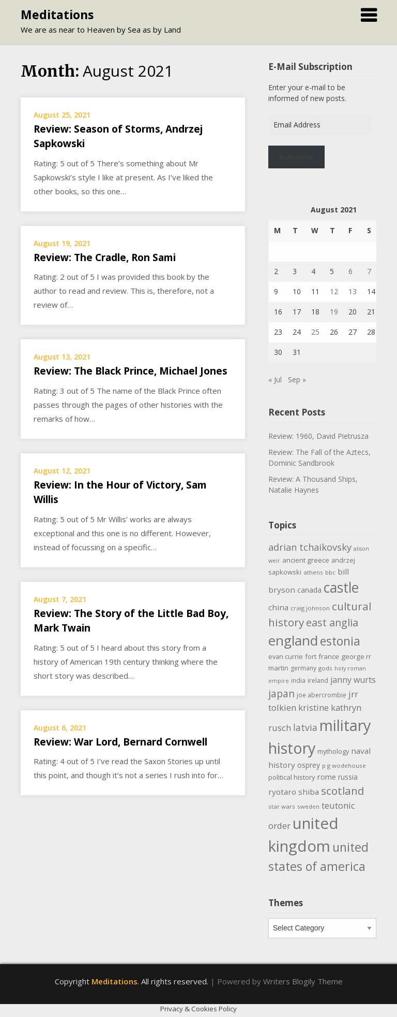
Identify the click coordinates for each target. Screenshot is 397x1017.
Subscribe (296, 157)
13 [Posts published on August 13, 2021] (352, 291)
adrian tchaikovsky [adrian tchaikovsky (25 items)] (310, 547)
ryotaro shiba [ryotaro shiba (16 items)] (293, 791)
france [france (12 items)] (328, 656)
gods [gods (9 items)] (325, 668)
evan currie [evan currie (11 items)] (285, 656)
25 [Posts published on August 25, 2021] (315, 332)
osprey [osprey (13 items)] (308, 765)
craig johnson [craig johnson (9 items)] (310, 608)
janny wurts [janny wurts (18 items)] (353, 679)
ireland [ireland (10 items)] (318, 680)
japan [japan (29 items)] (281, 693)
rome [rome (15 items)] (326, 776)
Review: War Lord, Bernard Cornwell (120, 742)
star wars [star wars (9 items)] (281, 806)
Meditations (57, 14)
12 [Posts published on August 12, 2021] (334, 291)
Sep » (297, 379)
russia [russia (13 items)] (348, 777)
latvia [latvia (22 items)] (305, 727)
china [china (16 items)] (278, 607)
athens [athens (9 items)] (313, 572)
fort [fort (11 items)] (310, 656)
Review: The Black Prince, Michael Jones (130, 371)
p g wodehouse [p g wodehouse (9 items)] (344, 765)
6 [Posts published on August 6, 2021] (350, 271)
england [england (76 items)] (293, 640)
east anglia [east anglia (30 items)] (332, 622)
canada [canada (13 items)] (309, 590)
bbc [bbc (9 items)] (330, 572)
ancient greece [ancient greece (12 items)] (305, 560)
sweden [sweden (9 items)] (308, 806)
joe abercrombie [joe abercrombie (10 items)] (321, 695)
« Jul (275, 379)
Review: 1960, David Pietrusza (318, 436)
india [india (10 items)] (298, 680)
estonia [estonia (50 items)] (340, 641)
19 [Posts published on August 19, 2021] (334, 312)
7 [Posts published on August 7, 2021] (369, 271)
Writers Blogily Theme (303, 981)
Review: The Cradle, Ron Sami (105, 257)
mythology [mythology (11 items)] (333, 751)
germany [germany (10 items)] (303, 668)
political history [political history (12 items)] (291, 777)
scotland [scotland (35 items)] (342, 790)
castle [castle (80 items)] (341, 587)
